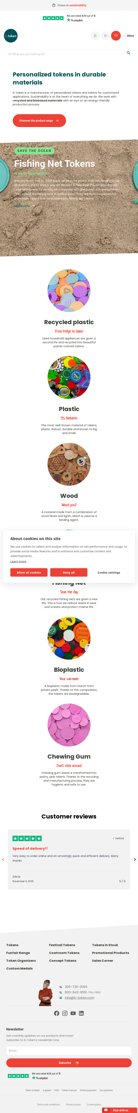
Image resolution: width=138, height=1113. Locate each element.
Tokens (12, 945)
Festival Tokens (62, 945)
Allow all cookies (29, 572)
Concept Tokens (62, 960)
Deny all (69, 572)
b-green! (47, 1090)
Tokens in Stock (105, 945)
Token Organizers (21, 960)
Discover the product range (39, 121)
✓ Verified (118, 838)
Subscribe (69, 1063)
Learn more (18, 561)
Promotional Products (110, 953)
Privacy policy (73, 1104)
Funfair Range (18, 953)
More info (24, 206)
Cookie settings (109, 572)
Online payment (88, 1090)
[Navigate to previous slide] (3, 859)
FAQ (56, 1090)
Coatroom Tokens (64, 953)
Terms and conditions (48, 1104)
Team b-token (32, 1090)
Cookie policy (94, 1104)
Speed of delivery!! (30, 848)
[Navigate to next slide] (135, 859)
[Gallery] (69, 859)
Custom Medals (19, 968)
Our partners (106, 1090)
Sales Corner (102, 960)
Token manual (69, 1090)
